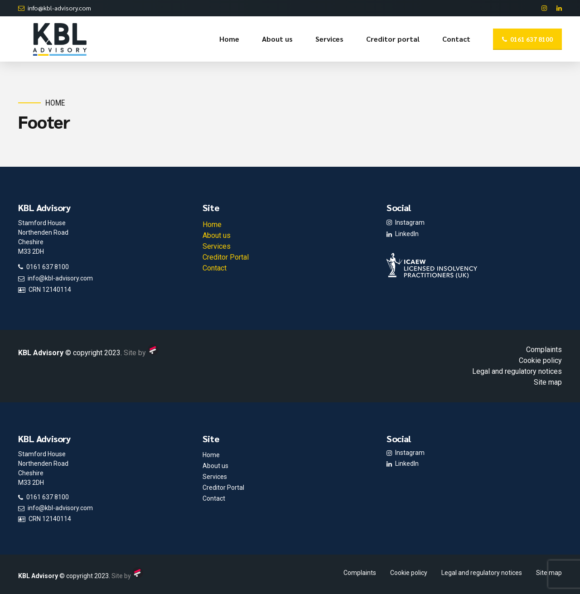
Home (229, 38)
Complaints (544, 349)
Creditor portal (393, 38)
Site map (548, 382)
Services (329, 38)
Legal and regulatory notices (517, 371)
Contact (456, 38)
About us (277, 38)
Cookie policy (540, 360)
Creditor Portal (226, 257)
